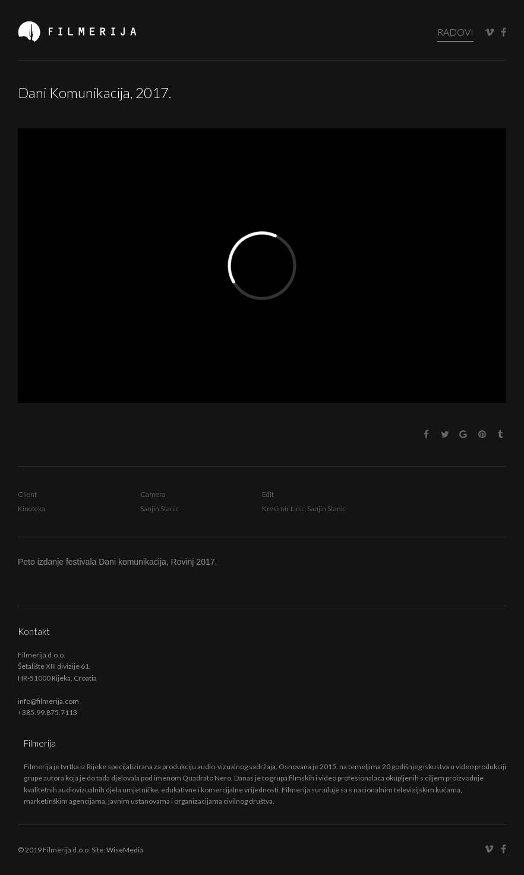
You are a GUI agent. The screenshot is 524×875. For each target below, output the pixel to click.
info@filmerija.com (48, 701)
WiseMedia (124, 849)
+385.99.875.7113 (47, 712)
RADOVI (455, 31)
